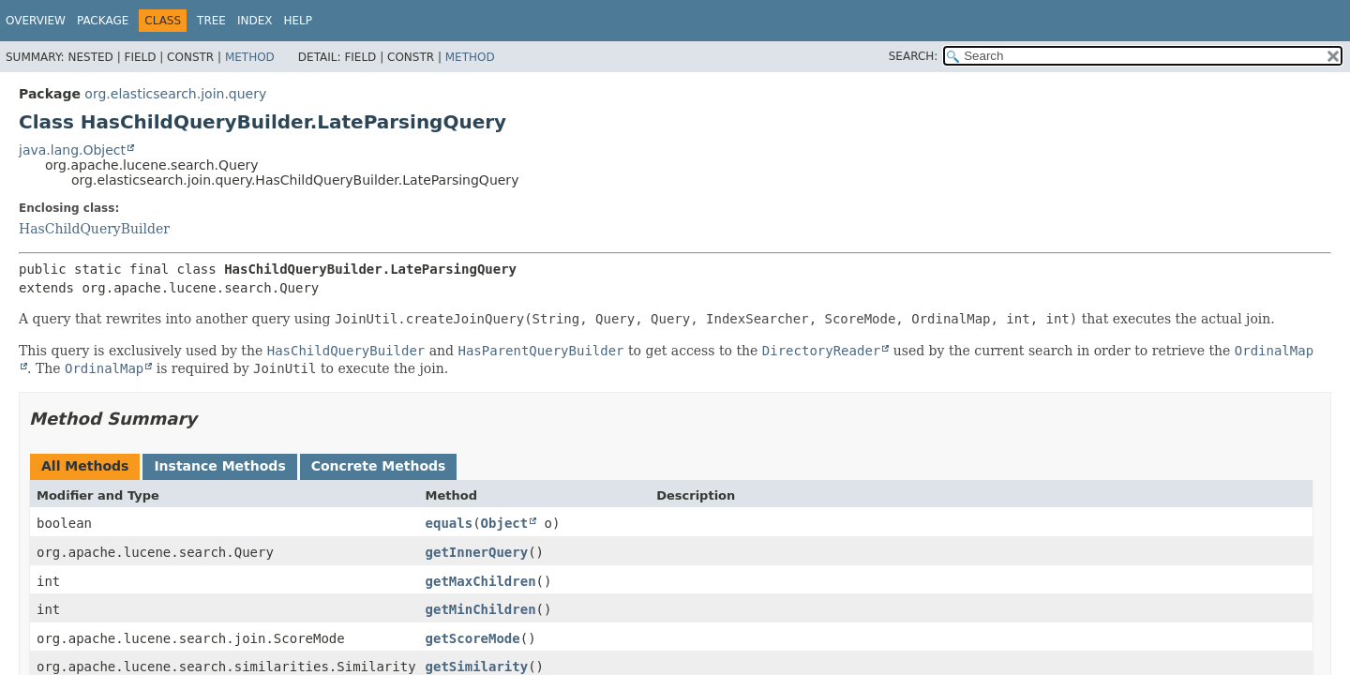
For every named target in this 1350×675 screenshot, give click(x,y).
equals (449, 523)
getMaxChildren (481, 581)
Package (102, 20)
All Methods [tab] (84, 465)
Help (298, 20)
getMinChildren (481, 609)
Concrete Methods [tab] (378, 465)
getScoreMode (473, 638)
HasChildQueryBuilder (94, 228)
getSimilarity (477, 666)
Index (255, 20)
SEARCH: (913, 56)
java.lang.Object (72, 150)
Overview (36, 20)
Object (505, 523)
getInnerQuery (477, 552)
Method (250, 57)
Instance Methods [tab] (219, 465)
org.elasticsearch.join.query (175, 93)
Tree (211, 20)
